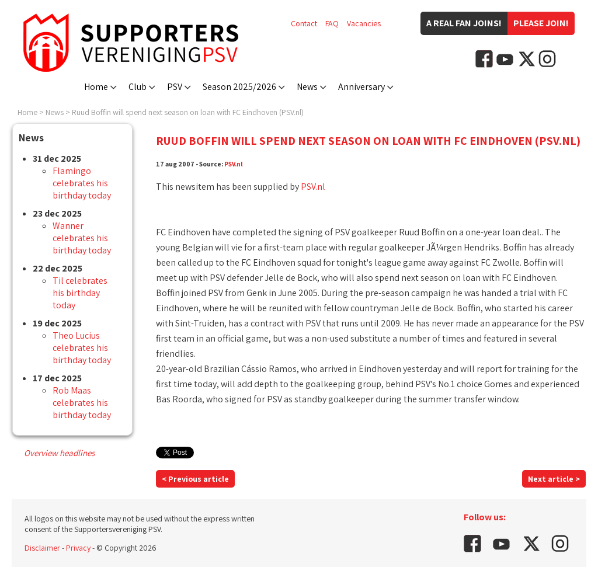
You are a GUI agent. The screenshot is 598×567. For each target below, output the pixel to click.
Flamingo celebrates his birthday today (82, 183)
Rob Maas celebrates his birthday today (82, 402)
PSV (174, 87)
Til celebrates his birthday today (80, 292)
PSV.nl (233, 163)
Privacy (78, 547)
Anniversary (361, 87)
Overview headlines (59, 452)
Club (137, 87)
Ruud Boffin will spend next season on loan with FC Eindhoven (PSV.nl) (188, 112)
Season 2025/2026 (239, 87)
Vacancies (364, 23)
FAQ (332, 23)
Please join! (541, 23)
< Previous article (195, 479)
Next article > (554, 479)
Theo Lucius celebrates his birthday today (82, 347)
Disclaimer (42, 547)
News (307, 87)
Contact (304, 23)
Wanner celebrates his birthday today (82, 238)
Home (96, 87)
